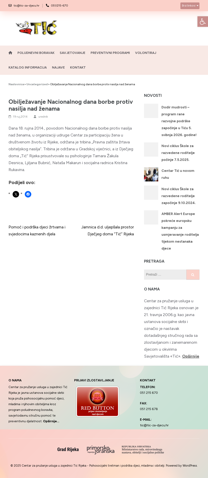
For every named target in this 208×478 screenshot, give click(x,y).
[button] (202, 21)
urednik (43, 116)
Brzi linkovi (188, 5)
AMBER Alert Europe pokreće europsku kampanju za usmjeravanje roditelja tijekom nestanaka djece (180, 231)
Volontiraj (145, 53)
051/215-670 (59, 5)
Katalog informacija (28, 67)
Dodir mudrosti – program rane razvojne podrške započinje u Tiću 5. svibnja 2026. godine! (179, 121)
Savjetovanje (72, 53)
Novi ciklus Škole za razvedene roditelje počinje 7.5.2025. (178, 153)
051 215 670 (149, 393)
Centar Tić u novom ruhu (177, 174)
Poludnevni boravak (35, 53)
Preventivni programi (110, 53)
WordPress (190, 465)
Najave (58, 67)
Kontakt (78, 67)
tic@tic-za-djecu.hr (26, 5)
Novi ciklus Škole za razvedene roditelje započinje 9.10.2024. (178, 196)
